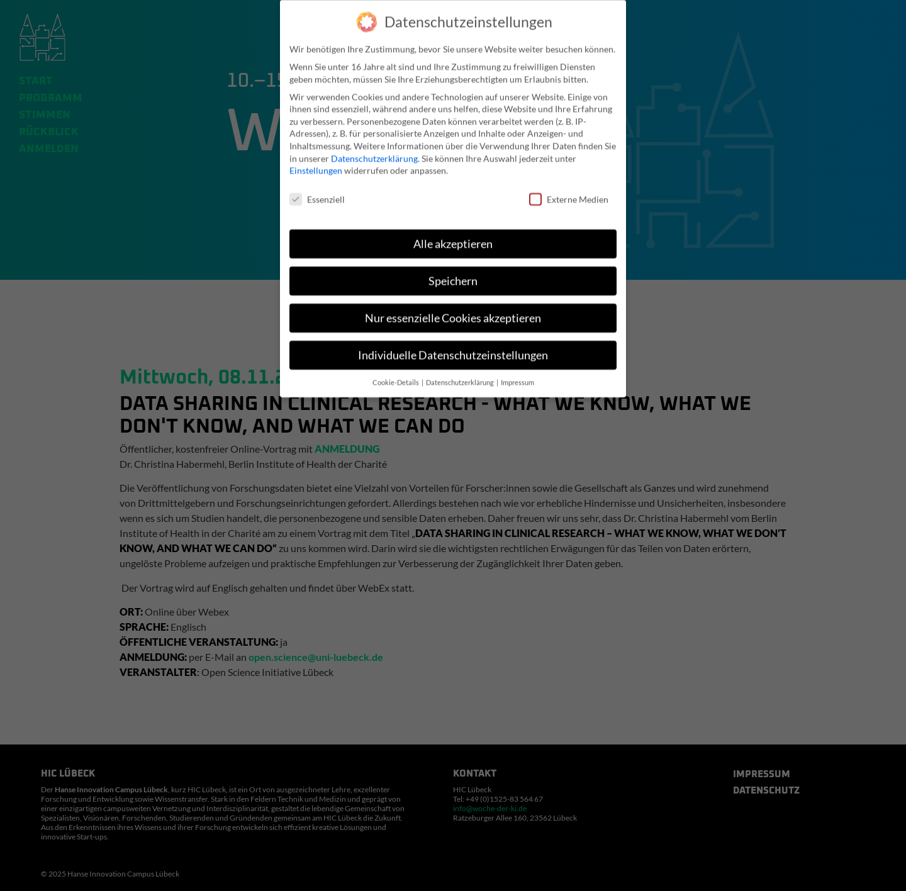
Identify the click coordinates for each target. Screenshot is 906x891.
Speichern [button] (453, 275)
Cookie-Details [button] (396, 376)
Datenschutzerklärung (374, 152)
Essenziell (317, 194)
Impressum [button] (517, 376)
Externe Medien (568, 194)
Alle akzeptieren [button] (453, 238)
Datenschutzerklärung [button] (460, 376)
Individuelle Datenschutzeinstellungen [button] (453, 350)
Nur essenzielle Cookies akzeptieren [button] (453, 312)
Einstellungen (315, 165)
